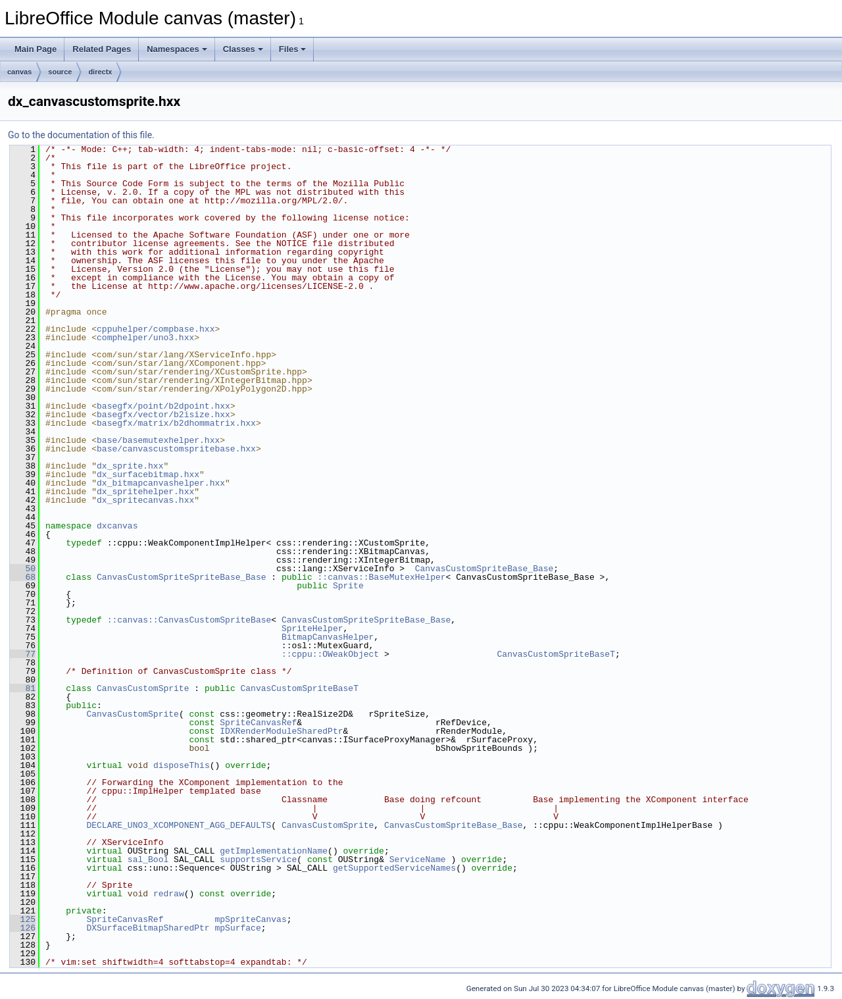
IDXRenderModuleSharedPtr (281, 731)
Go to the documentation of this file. (81, 135)
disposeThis (181, 765)
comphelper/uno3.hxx (145, 338)
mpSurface (237, 928)
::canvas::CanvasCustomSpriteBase (189, 620)
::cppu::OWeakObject (330, 654)
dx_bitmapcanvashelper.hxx (161, 483)
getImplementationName (274, 851)
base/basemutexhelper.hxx (158, 440)
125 (23, 919)
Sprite (348, 586)
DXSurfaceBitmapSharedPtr (147, 928)
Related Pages (101, 49)
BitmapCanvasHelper (328, 637)
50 (23, 569)
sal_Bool (148, 859)
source (60, 72)
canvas (19, 72)
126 (23, 928)
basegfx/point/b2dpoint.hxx (163, 406)
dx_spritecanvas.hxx (145, 500)
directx (100, 72)
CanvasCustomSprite (143, 688)
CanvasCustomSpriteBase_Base (484, 569)
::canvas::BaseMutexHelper (381, 577)
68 (23, 577)
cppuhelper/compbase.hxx (155, 329)
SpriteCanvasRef (258, 723)
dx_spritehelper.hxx (145, 492)
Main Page (35, 49)
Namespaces (177, 49)
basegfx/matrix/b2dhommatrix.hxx (176, 423)
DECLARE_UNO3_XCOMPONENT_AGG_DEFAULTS (178, 825)
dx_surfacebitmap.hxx (148, 474)
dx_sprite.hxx (130, 466)
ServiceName (417, 859)
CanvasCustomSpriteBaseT (555, 654)
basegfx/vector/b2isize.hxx (163, 415)
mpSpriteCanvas (250, 919)
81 (23, 688)
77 (23, 654)
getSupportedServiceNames (394, 868)
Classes (243, 49)
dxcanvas (117, 526)
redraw (168, 894)
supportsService (258, 859)
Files (293, 49)
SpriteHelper (312, 628)
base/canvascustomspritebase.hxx (176, 449)
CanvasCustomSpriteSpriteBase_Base (181, 577)
